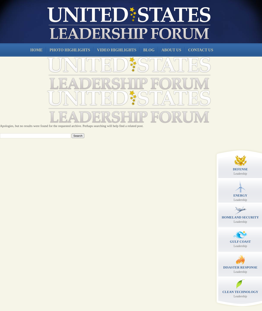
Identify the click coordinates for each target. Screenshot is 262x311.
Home (36, 50)
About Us (171, 50)
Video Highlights (116, 50)
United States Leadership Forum (128, 23)
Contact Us (200, 50)
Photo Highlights (70, 50)
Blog (149, 50)
